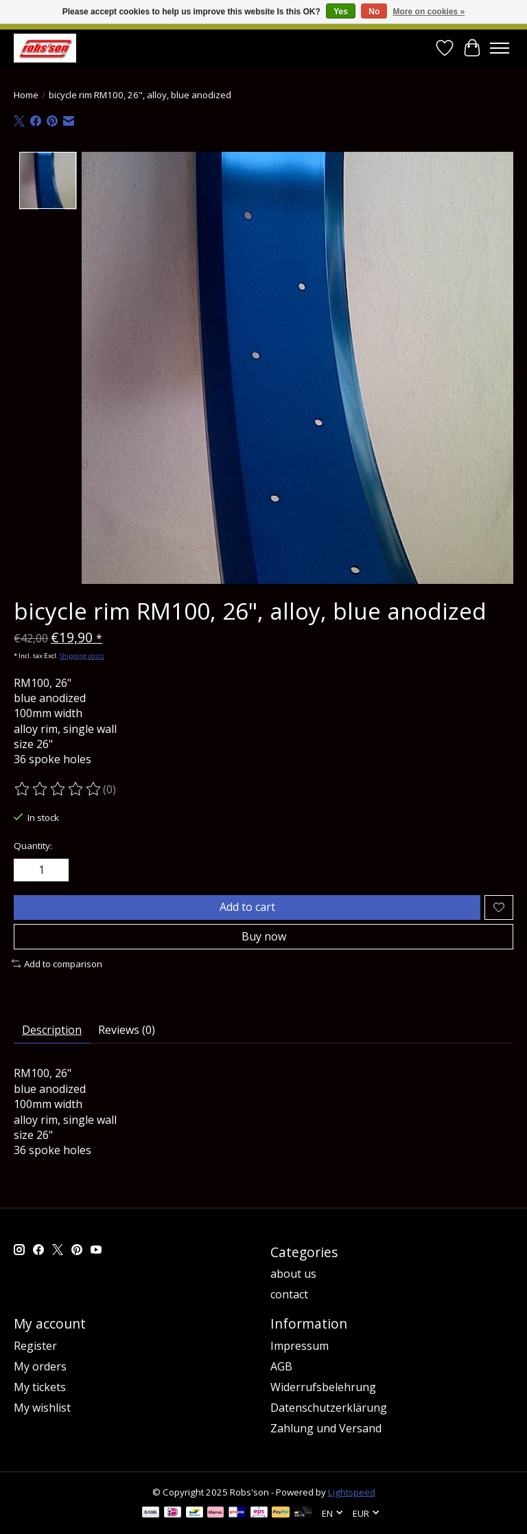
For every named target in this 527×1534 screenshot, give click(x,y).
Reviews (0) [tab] (126, 1029)
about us (293, 1273)
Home (26, 95)
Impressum (299, 1345)
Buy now (264, 936)
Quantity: (33, 845)
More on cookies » (429, 11)
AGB (281, 1366)
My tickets (40, 1387)
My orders (40, 1366)
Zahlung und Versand (326, 1428)
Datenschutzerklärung (328, 1407)
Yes (340, 11)
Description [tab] (52, 1029)
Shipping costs (82, 655)
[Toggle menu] (499, 48)
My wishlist (42, 1407)
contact (289, 1294)
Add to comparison (57, 964)
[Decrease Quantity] (27, 870)
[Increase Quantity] (56, 870)
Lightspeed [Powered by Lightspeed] (351, 1492)
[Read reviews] (58, 789)
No (373, 11)
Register (35, 1345)
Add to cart (247, 906)
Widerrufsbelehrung (323, 1387)
